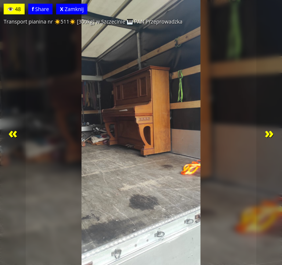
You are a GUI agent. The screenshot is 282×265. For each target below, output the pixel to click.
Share (40, 9)
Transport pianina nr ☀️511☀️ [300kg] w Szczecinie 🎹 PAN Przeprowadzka (93, 21)
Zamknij (72, 9)
